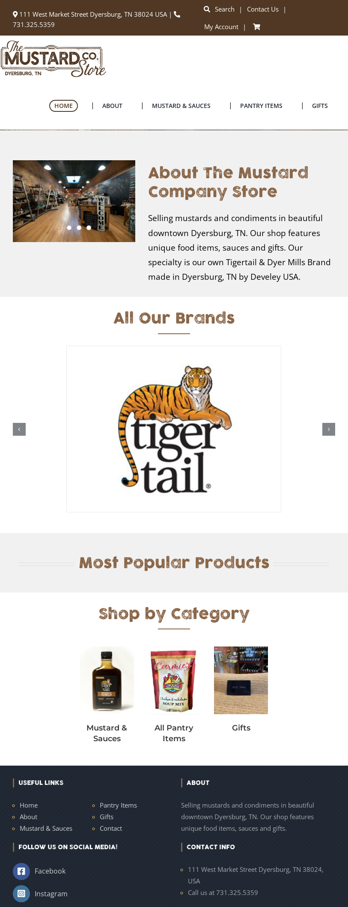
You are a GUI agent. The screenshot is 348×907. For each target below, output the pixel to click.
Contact (111, 828)
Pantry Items (118, 805)
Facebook (50, 871)
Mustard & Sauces (46, 828)
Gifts (106, 816)
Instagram (51, 893)
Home (29, 805)
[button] (19, 429)
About (28, 816)
